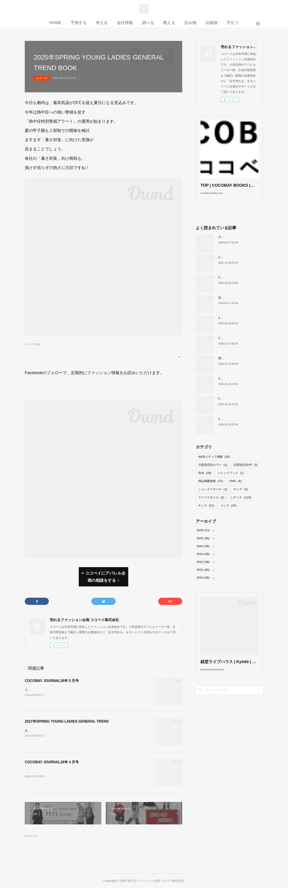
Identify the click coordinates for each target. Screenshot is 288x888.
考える (102, 22)
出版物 (211, 22)
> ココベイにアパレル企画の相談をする (103, 577)
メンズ (228, 512)
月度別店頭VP (245, 471)
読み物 (190, 22)
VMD (235, 488)
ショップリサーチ (212, 496)
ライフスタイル (211, 504)
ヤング (240, 496)
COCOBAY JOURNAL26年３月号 (240, 344)
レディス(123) (32, 344)
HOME (55, 22)
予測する (78, 22)
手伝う (233, 22)
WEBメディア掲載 (214, 463)
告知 (204, 480)
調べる (148, 22)
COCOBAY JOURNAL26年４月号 (52, 762)
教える (169, 22)
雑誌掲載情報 (210, 488)
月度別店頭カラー (212, 471)
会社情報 (125, 22)
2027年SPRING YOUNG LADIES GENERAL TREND (67, 721)
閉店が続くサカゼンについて (237, 365)
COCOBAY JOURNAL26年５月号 (52, 681)
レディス (42, 78)
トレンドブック (230, 480)
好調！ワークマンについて (235, 304)
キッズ (206, 512)
